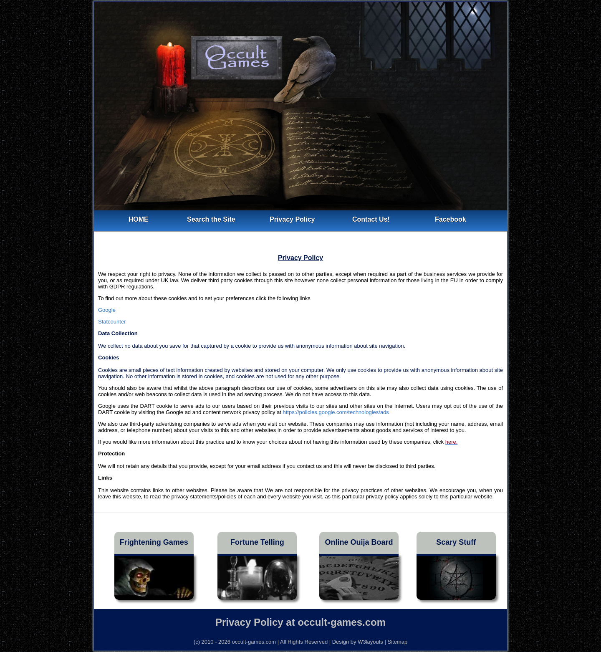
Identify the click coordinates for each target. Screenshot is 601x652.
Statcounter (112, 321)
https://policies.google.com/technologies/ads (336, 412)
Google (107, 310)
